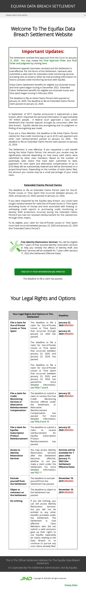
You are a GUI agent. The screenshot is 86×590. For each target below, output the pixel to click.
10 (47, 421)
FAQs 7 (38, 387)
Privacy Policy (71, 585)
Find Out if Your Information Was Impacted (43, 272)
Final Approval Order (55, 60)
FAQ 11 (38, 472)
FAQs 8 (38, 421)
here (44, 63)
